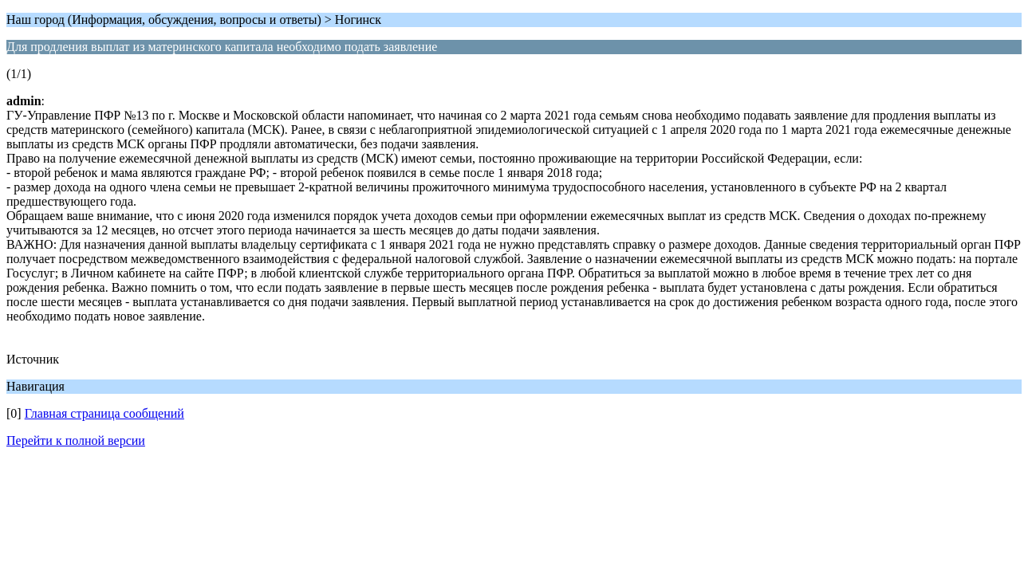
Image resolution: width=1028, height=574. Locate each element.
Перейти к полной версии (75, 440)
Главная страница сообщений (104, 413)
